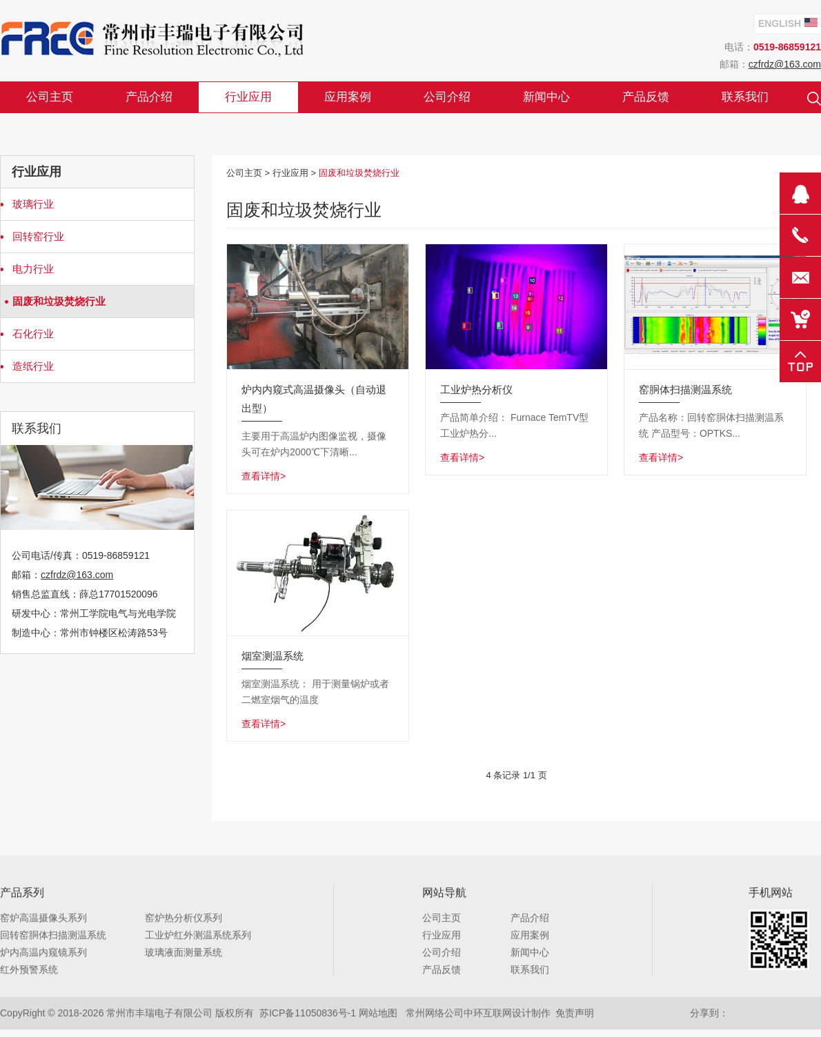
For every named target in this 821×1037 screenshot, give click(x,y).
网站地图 (378, 1014)
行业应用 (290, 173)
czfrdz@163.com (785, 64)
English (788, 23)
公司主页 (244, 173)
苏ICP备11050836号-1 (307, 1014)
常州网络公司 (435, 1014)
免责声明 (574, 1014)
